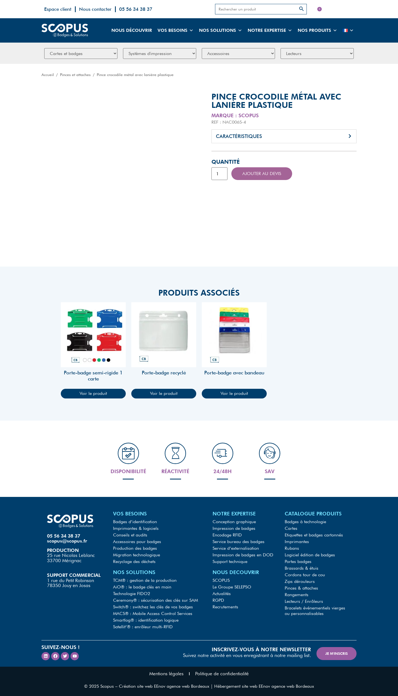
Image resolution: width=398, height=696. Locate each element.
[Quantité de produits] (219, 173)
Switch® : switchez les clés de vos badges (153, 606)
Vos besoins (175, 30)
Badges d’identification (135, 521)
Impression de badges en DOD (243, 554)
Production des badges (135, 548)
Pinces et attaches (75, 74)
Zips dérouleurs (300, 581)
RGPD (218, 600)
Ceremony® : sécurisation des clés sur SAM (155, 600)
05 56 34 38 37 (135, 9)
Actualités (222, 593)
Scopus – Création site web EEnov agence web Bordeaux (154, 686)
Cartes (291, 528)
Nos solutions (220, 30)
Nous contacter (95, 9)
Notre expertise (270, 30)
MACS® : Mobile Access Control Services (152, 613)
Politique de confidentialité (222, 673)
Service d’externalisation (236, 548)
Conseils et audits (130, 535)
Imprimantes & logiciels (136, 528)
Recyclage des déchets (134, 561)
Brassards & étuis (301, 568)
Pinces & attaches (301, 588)
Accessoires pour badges (137, 541)
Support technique (230, 561)
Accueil (47, 74)
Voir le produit (93, 393)
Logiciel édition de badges (310, 554)
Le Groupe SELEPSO (232, 587)
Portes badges (298, 561)
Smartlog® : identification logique (146, 620)
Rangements (296, 594)
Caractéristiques (239, 136)
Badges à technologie (305, 521)
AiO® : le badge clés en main (142, 587)
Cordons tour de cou (305, 574)
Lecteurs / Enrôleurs (304, 601)
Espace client (57, 9)
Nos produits (317, 30)
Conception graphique (234, 521)
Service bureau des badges (239, 541)
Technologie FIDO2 (131, 593)
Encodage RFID (227, 535)
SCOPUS (221, 580)
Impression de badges (234, 528)
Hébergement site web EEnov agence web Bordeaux (264, 686)
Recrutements (225, 606)
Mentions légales (166, 673)
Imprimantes (297, 541)
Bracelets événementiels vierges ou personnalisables (315, 610)
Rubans (292, 548)
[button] (284, 136)
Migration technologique (136, 554)
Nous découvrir (131, 30)
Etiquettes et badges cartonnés (314, 535)
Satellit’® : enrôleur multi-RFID (143, 626)
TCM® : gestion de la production (145, 580)
